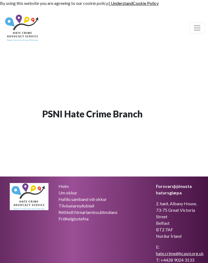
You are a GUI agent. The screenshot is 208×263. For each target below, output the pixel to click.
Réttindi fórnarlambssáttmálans (88, 212)
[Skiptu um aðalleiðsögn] (197, 28)
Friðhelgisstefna (73, 218)
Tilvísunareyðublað (76, 205)
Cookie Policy (146, 3)
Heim (63, 186)
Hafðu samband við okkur (82, 199)
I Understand (121, 3)
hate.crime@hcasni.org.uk (180, 253)
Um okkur (67, 192)
